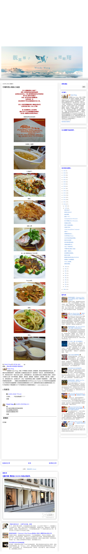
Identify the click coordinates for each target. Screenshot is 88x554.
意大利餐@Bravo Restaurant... (71, 220)
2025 (64, 170)
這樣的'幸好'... (67, 227)
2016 (64, 190)
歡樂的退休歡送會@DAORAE (71, 257)
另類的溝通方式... (68, 244)
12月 (66, 206)
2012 (64, 199)
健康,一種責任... (68, 251)
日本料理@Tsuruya (68, 235)
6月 (66, 275)
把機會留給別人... (68, 233)
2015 (64, 193)
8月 (66, 271)
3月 (66, 282)
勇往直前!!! (67, 210)
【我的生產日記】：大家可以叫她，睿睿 (20, 524)
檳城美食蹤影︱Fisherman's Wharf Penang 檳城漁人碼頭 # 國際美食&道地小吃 (30, 533)
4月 (66, 279)
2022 (64, 177)
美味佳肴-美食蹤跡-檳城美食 (15, 366)
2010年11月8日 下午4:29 (14, 394)
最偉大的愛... (67, 255)
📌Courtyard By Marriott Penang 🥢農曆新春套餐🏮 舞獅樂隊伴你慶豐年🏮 (76, 395)
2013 (64, 197)
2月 (66, 284)
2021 (64, 179)
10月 (66, 266)
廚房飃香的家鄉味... (69, 253)
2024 (64, 173)
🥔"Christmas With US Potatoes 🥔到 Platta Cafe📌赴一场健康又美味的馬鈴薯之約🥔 (76, 423)
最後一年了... (67, 216)
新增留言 (5, 418)
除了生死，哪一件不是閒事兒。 (76, 341)
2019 (64, 184)
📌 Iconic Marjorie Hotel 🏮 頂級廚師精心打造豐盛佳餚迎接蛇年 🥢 (76, 314)
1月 (66, 286)
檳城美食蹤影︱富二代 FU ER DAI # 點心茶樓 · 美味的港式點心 (76, 327)
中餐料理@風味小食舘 (69, 248)
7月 (66, 273)
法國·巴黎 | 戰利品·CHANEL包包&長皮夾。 (17, 476)
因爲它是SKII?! (68, 212)
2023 (64, 175)
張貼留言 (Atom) (31, 469)
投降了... (66, 231)
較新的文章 (6, 463)
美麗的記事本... (68, 223)
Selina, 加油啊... (68, 261)
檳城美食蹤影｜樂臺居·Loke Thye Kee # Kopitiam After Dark (76, 381)
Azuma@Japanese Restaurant (70, 218)
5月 (66, 277)
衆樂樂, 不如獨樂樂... (69, 259)
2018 (64, 186)
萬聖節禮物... (67, 263)
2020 (64, 181)
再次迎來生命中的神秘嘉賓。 (17, 542)
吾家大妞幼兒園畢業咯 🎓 (74, 354)
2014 (64, 195)
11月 (66, 208)
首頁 (29, 463)
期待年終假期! (67, 240)
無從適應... (67, 214)
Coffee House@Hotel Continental (71, 229)
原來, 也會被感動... (69, 225)
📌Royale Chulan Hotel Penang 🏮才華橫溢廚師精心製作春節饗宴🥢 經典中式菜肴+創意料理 (76, 408)
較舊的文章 (53, 463)
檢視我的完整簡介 (66, 121)
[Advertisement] (44, 11)
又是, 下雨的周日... (69, 246)
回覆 (7, 399)
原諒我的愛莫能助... (69, 242)
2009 (64, 289)
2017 (64, 188)
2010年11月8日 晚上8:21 (22, 404)
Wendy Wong (10, 404)
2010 (64, 204)
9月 (66, 268)
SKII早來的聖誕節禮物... (70, 238)
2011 (64, 201)
